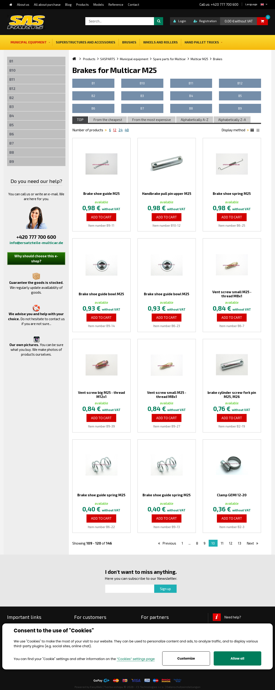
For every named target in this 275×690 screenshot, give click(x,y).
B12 (12, 88)
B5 (11, 125)
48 (127, 130)
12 (114, 130)
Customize (186, 658)
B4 (11, 115)
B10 (12, 70)
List (258, 131)
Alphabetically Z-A (232, 120)
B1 (11, 61)
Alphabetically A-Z (194, 120)
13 (239, 543)
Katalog (253, 131)
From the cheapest (107, 120)
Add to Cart (101, 217)
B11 (12, 79)
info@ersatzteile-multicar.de (36, 242)
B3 (11, 106)
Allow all (237, 658)
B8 (11, 152)
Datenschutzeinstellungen (183, 686)
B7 (11, 143)
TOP (80, 120)
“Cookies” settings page (136, 659)
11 (222, 543)
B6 (11, 134)
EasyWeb (96, 686)
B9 (11, 161)
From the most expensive (151, 120)
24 (121, 130)
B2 (11, 97)
